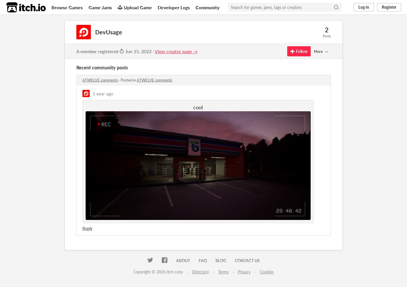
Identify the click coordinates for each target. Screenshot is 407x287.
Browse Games (67, 7)
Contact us (247, 260)
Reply (87, 228)
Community (207, 7)
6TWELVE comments (100, 80)
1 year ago (103, 93)
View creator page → (176, 51)
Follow (298, 51)
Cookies (267, 271)
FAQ (203, 260)
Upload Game (135, 7)
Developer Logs (174, 7)
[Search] (336, 7)
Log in (363, 7)
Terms (223, 271)
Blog (221, 260)
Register (389, 7)
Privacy (244, 271)
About (183, 260)
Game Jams (100, 7)
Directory (200, 271)
